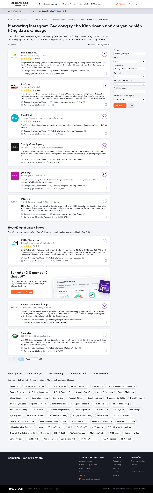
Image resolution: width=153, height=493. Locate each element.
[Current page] (34, 359)
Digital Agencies (22, 19)
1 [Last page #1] (41, 359)
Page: (28, 359)
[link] (69, 4)
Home (10, 19)
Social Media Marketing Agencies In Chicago (67, 19)
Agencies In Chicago (39, 19)
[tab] (15, 373)
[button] (130, 4)
